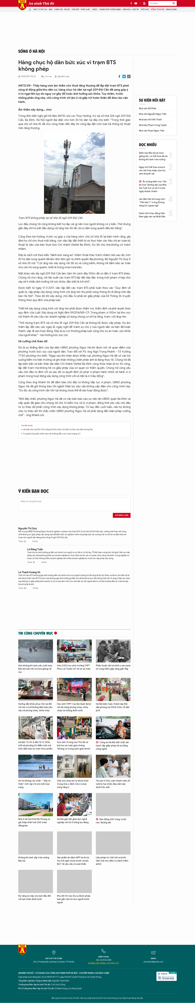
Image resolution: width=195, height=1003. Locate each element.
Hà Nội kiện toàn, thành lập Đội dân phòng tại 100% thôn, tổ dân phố (112, 707)
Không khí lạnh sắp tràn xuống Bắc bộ (33, 859)
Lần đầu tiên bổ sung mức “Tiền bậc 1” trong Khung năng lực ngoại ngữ (152, 202)
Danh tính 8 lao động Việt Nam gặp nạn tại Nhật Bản (152, 215)
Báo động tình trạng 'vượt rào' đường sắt (111, 821)
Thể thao (144, 9)
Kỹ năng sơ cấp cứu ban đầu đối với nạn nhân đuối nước (34, 898)
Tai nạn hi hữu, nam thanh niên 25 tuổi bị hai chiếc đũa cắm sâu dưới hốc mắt (113, 784)
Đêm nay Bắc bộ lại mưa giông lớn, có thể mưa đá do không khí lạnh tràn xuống (153, 156)
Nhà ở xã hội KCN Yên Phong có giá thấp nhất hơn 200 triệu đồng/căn (34, 822)
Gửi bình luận (121, 515)
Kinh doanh (171, 9)
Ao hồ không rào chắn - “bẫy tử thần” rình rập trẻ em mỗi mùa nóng (34, 784)
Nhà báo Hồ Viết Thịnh (150, 119)
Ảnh (50, 9)
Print (129, 76)
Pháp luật (85, 9)
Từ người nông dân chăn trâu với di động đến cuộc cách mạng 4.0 (51, 434)
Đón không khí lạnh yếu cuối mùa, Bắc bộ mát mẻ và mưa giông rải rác (35, 669)
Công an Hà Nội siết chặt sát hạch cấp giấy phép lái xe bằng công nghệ (112, 745)
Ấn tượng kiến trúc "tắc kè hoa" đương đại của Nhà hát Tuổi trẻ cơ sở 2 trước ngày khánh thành (153, 186)
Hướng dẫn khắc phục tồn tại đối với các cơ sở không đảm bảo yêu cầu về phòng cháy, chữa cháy (35, 707)
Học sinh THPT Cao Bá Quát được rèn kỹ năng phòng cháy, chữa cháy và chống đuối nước (74, 707)
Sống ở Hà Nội (157, 9)
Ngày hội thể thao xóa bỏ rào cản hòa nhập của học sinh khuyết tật (152, 170)
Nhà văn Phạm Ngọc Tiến (151, 130)
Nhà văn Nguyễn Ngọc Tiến (152, 114)
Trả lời (35, 541)
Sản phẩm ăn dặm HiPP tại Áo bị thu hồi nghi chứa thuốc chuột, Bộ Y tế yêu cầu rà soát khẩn (73, 860)
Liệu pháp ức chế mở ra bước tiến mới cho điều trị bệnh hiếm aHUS (112, 860)
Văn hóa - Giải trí (131, 9)
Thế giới (75, 9)
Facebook (119, 76)
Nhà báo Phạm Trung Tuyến (153, 125)
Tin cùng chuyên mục (35, 633)
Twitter (124, 76)
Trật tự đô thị (40, 9)
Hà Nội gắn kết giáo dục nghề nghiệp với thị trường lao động (73, 821)
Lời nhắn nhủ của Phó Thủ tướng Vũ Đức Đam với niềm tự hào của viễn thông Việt (58, 429)
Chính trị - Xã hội (62, 9)
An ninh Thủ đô (41, 3)
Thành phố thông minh (110, 9)
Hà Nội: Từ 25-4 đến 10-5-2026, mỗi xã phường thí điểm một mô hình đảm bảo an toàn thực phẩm (35, 745)
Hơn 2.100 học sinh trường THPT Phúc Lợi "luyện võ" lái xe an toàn (73, 667)
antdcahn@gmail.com (153, 962)
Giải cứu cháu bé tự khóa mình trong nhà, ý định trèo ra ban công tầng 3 (73, 784)
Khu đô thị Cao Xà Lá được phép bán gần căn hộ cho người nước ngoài (73, 899)
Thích (22, 541)
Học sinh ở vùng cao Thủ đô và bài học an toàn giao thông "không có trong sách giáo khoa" (73, 745)
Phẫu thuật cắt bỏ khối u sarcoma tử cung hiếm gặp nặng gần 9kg (113, 667)
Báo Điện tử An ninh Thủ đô (22, 5)
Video (94, 9)
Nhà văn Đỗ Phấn (147, 108)
